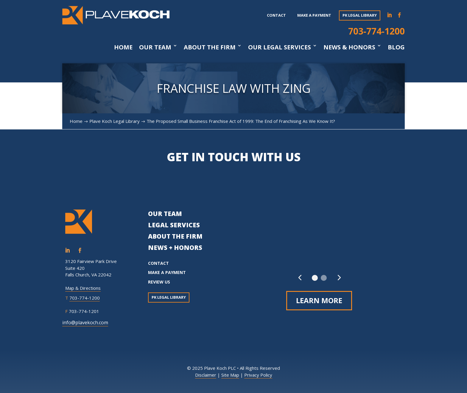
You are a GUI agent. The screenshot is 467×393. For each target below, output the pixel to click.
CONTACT (158, 263)
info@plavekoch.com (85, 322)
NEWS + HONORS (175, 247)
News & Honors (349, 47)
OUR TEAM (165, 213)
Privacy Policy (258, 375)
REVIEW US (159, 282)
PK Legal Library (360, 15)
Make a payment (314, 15)
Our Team (155, 47)
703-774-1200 (376, 31)
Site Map (230, 375)
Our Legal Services (279, 47)
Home (123, 47)
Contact (276, 15)
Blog (396, 47)
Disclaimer (205, 375)
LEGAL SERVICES (174, 225)
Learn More (319, 300)
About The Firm (210, 47)
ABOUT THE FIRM (175, 236)
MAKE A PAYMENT (167, 272)
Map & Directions (83, 288)
